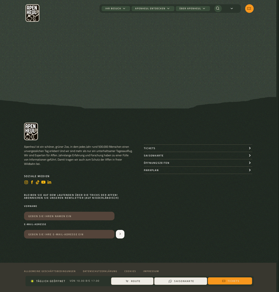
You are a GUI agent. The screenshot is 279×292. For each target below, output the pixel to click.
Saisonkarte (181, 281)
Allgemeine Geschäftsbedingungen (50, 271)
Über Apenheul (190, 8)
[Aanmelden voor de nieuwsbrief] (120, 234)
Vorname (30, 206)
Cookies (130, 271)
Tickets (230, 281)
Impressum (151, 271)
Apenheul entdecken (150, 8)
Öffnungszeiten (157, 163)
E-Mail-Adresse (35, 224)
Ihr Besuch (113, 8)
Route (132, 281)
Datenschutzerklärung (100, 271)
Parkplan (151, 170)
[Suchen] (218, 8)
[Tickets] (249, 8)
